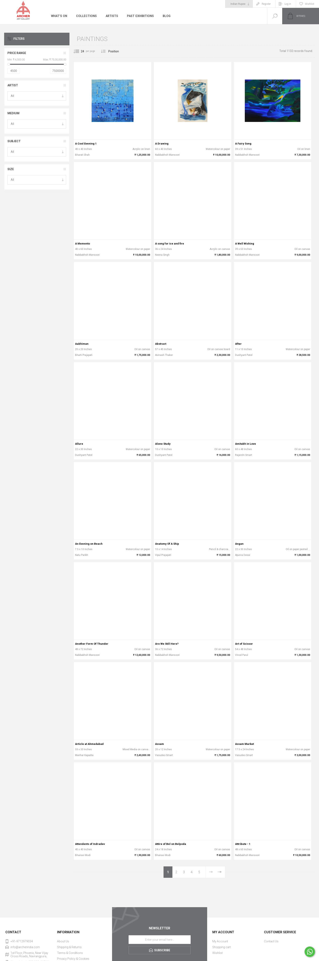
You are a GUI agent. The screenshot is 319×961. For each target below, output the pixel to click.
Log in (287, 3)
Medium (13, 113)
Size (10, 169)
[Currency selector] (239, 4)
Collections (86, 16)
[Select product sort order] (116, 51)
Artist (12, 85)
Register (266, 3)
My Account (220, 941)
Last (219, 872)
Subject (14, 141)
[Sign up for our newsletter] (160, 939)
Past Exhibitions (139, 16)
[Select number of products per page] (79, 51)
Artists (111, 16)
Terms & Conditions (70, 953)
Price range (16, 53)
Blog (165, 16)
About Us (63, 941)
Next (210, 872)
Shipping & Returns (69, 947)
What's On (59, 16)
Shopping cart (221, 947)
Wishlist (217, 953)
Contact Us (271, 941)
